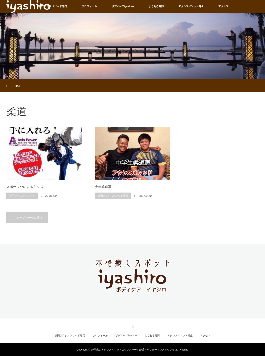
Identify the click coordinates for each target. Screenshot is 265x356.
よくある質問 (156, 6)
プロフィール (89, 6)
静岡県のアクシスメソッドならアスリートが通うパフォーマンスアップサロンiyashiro (139, 349)
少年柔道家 (103, 187)
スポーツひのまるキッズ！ (26, 187)
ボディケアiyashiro (122, 6)
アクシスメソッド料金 (191, 6)
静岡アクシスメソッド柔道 (113, 195)
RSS (132, 326)
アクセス (223, 6)
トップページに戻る (29, 217)
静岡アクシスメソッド (22, 195)
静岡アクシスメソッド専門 (52, 6)
